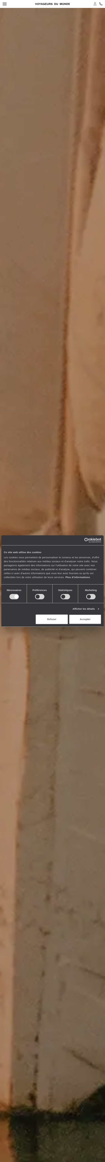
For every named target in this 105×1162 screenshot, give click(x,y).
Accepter (85, 619)
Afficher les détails (83, 608)
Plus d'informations (77, 577)
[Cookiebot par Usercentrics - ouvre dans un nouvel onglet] (86, 540)
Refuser (51, 619)
